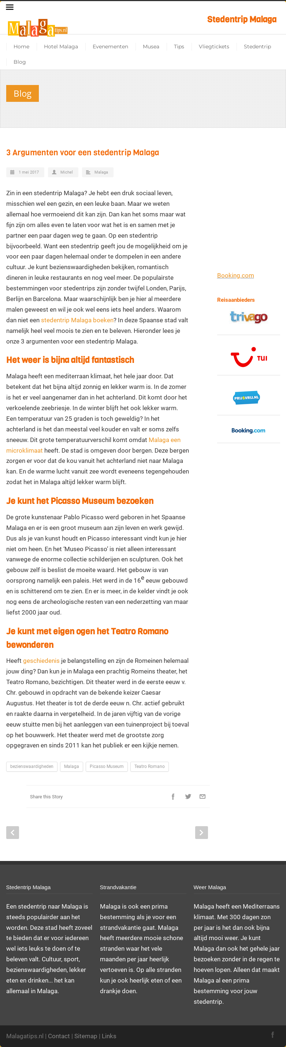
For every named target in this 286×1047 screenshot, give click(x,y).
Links (109, 1036)
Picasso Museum (107, 766)
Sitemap (85, 1036)
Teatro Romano (149, 766)
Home (21, 46)
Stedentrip (257, 46)
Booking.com (235, 275)
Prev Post (12, 832)
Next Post (201, 832)
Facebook (173, 796)
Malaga (101, 172)
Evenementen (110, 46)
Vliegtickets (214, 46)
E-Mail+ (202, 796)
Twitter (188, 796)
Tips (179, 46)
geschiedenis (41, 660)
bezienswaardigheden (31, 766)
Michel (66, 172)
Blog (20, 62)
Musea (151, 46)
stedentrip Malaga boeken (77, 320)
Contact (59, 1036)
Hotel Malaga (61, 46)
